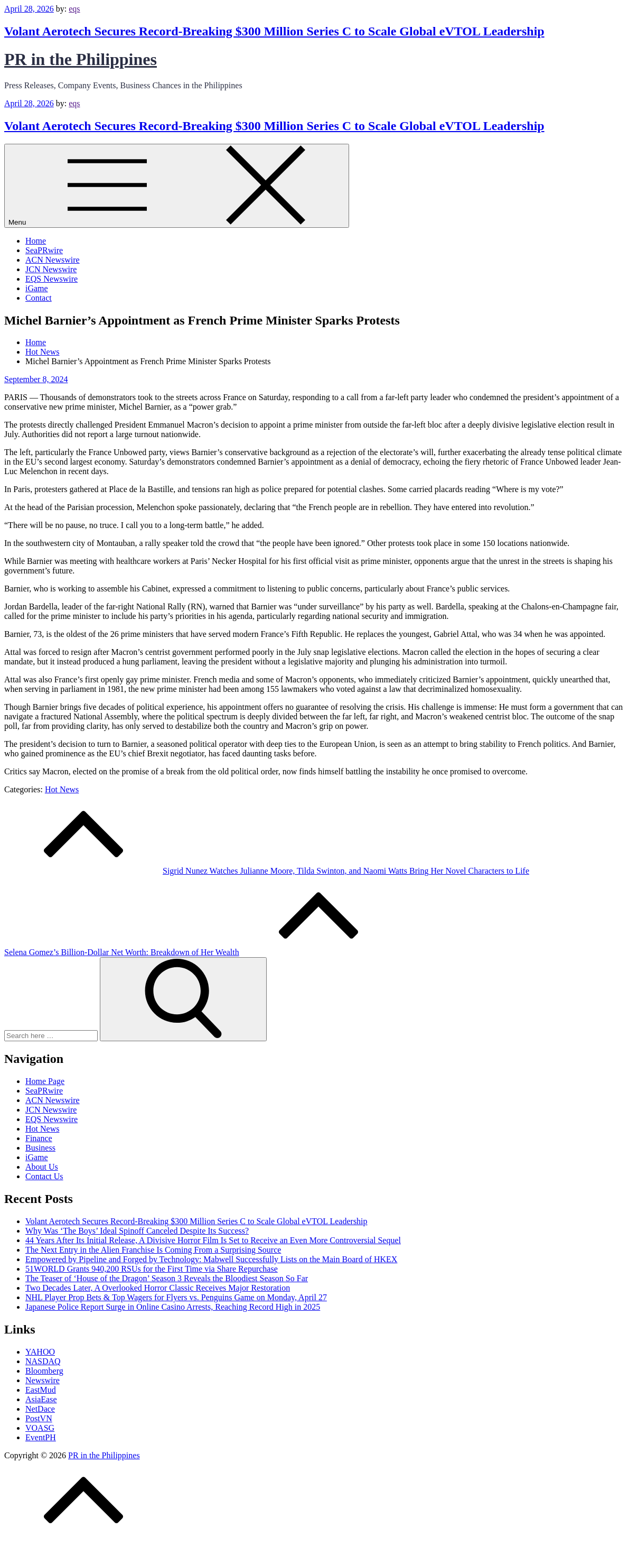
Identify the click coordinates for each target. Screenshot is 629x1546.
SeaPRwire (44, 250)
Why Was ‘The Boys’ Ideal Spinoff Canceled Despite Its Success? (137, 1230)
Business (40, 1147)
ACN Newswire (52, 259)
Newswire (42, 1380)
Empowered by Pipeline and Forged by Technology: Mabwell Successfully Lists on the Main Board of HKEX (211, 1259)
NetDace (40, 1408)
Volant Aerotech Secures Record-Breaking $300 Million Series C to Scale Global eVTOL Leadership (274, 31)
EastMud (40, 1389)
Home (35, 240)
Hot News (62, 789)
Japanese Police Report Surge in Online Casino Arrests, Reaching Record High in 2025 (172, 1306)
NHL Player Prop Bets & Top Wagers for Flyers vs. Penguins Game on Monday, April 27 (176, 1297)
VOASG (39, 1427)
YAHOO (40, 1351)
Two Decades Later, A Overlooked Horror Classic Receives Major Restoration (157, 1287)
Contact (38, 297)
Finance (38, 1138)
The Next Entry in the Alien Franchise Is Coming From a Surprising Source (153, 1249)
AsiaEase (41, 1399)
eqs (74, 8)
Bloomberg (44, 1370)
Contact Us (44, 1176)
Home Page (44, 1081)
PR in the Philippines (80, 59)
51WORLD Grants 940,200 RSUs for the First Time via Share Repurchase (151, 1268)
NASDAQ (43, 1361)
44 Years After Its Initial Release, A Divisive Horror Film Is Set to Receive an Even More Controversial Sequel (213, 1240)
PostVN (38, 1418)
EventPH (40, 1437)
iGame (36, 288)
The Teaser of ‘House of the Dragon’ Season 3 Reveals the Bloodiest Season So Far (166, 1278)
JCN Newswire (51, 269)
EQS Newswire (51, 278)
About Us (41, 1166)
